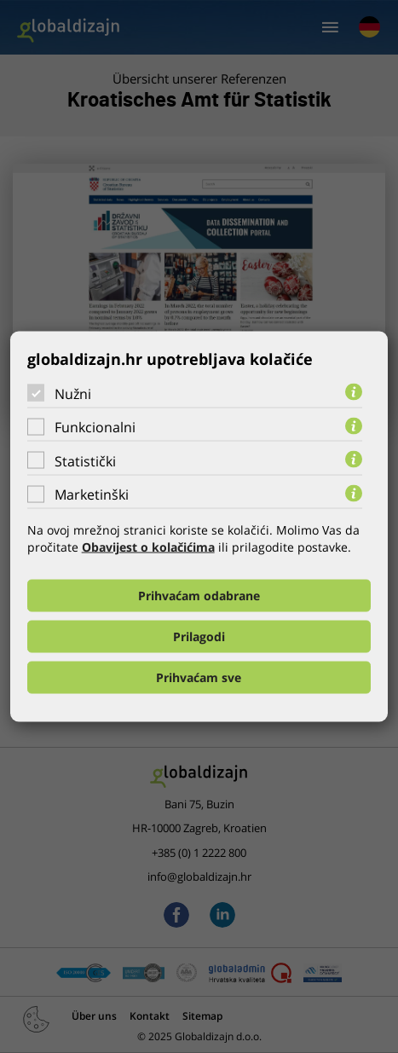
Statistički (85, 460)
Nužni (73, 393)
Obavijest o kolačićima (148, 547)
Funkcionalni (95, 427)
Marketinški (92, 494)
